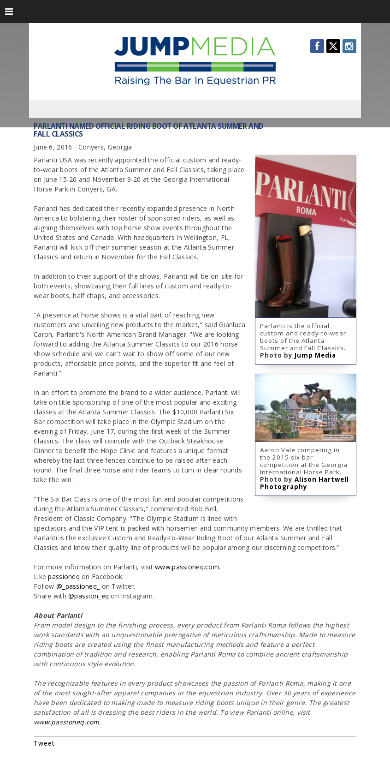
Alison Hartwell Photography (304, 483)
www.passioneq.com (67, 721)
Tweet (44, 743)
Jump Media (315, 355)
